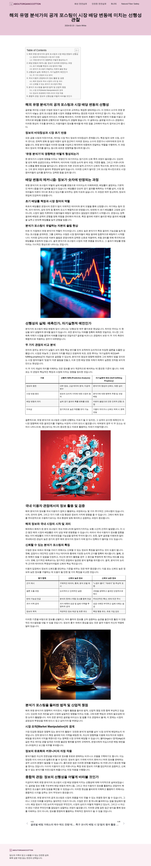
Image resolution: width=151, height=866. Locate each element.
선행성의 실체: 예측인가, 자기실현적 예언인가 (48, 72)
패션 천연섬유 (80, 4)
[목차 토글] (75, 50)
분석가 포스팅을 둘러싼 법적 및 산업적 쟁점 (47, 87)
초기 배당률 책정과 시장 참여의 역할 (47, 66)
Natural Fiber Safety (130, 4)
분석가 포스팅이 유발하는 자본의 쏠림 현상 (50, 69)
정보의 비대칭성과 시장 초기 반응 (46, 57)
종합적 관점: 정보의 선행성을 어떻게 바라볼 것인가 (50, 96)
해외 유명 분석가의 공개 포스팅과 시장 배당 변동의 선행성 (53, 54)
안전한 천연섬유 (99, 4)
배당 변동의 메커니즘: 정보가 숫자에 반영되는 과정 (50, 63)
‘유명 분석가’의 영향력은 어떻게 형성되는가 (50, 60)
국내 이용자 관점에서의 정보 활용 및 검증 (46, 78)
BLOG (114, 4)
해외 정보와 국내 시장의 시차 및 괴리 (47, 81)
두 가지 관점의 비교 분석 (42, 75)
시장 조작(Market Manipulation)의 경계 (48, 90)
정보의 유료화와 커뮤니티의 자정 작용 (48, 93)
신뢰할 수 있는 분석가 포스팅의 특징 (47, 84)
